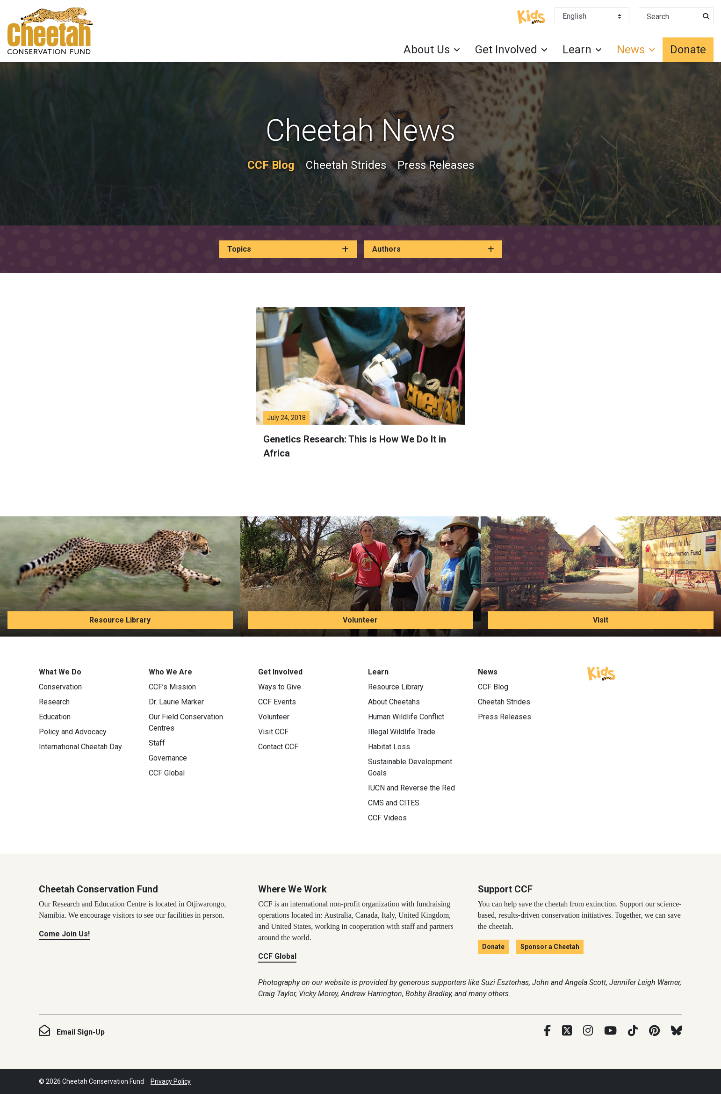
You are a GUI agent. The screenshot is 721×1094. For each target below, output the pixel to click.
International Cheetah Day (80, 746)
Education (55, 716)
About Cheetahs (394, 701)
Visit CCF (273, 731)
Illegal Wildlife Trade (401, 731)
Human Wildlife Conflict (406, 716)
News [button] (631, 49)
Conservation (60, 686)
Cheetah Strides (346, 165)
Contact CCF (278, 746)
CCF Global (167, 772)
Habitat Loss (389, 746)
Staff (157, 743)
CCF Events (277, 701)
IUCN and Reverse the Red (411, 787)
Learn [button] (576, 49)
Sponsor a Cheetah (549, 946)
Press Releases (435, 165)
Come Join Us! (64, 933)
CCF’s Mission (172, 686)
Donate (688, 49)
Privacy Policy (171, 1081)
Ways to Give (279, 686)
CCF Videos (387, 817)
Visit (600, 620)
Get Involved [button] (506, 49)
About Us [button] (427, 49)
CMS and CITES (393, 802)
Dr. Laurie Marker (176, 701)
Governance (168, 757)
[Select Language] (592, 16)
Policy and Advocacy (73, 731)
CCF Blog (271, 165)
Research (54, 701)
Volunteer (360, 620)
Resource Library (120, 620)
